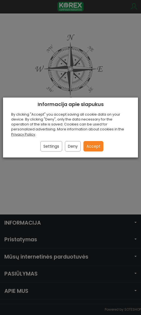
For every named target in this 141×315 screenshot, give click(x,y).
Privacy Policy (23, 134)
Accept (93, 146)
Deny (73, 146)
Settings (51, 146)
